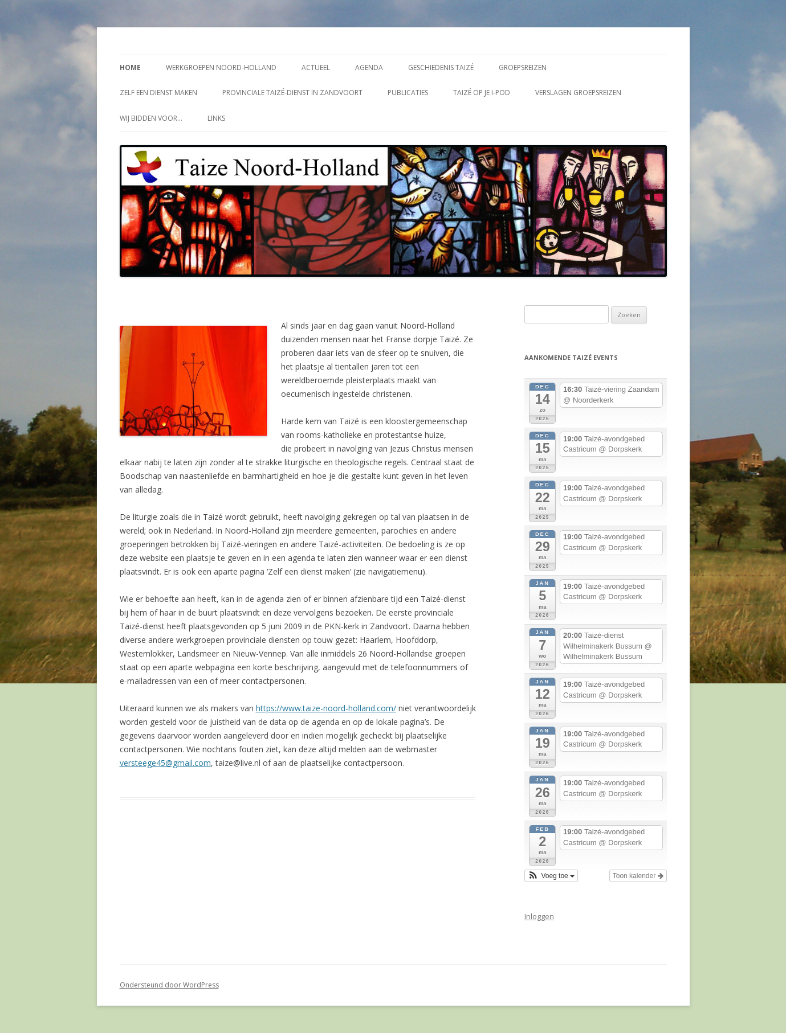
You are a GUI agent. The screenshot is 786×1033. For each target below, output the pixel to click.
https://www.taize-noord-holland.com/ (326, 708)
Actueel (316, 67)
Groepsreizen (523, 67)
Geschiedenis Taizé (441, 67)
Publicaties (408, 92)
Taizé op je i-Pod (481, 92)
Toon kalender (638, 876)
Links (216, 118)
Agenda (369, 67)
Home (130, 67)
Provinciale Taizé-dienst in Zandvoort (292, 92)
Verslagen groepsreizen (578, 92)
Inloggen (539, 916)
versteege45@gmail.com (165, 762)
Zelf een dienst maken (158, 92)
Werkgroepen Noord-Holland (221, 67)
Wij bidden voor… (151, 118)
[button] (551, 876)
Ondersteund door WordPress (169, 985)
